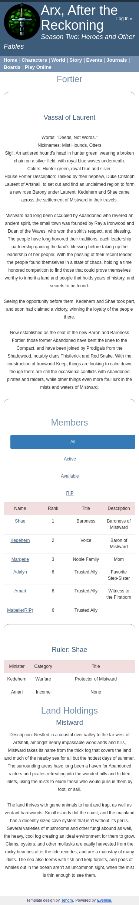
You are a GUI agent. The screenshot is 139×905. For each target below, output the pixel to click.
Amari (20, 591)
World (58, 60)
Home (10, 60)
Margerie (20, 559)
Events (94, 60)
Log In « (124, 18)
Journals (116, 60)
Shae (20, 521)
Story (75, 60)
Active (70, 459)
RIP (69, 493)
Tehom (67, 900)
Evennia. (104, 900)
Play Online (38, 67)
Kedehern (20, 540)
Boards (12, 67)
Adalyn (20, 572)
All (72, 442)
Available (70, 476)
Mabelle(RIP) (20, 610)
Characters (34, 60)
